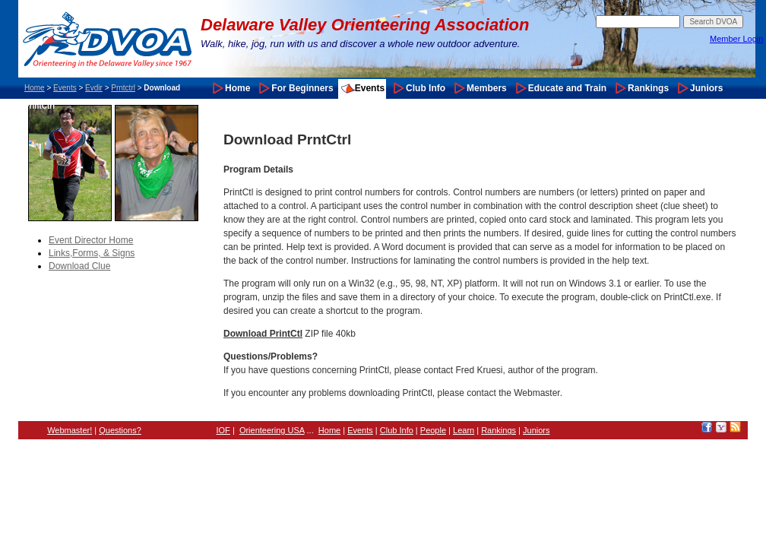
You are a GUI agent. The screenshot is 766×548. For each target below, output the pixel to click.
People (433, 430)
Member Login (736, 38)
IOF (223, 430)
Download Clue (79, 266)
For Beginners (302, 88)
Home (34, 88)
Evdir (94, 88)
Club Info (425, 88)
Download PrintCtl (262, 333)
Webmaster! (69, 430)
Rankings (648, 88)
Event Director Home (91, 240)
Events (65, 88)
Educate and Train (567, 88)
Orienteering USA (272, 430)
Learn (463, 430)
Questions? (120, 430)
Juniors (706, 88)
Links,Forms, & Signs (92, 253)
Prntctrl (123, 88)
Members (487, 88)
